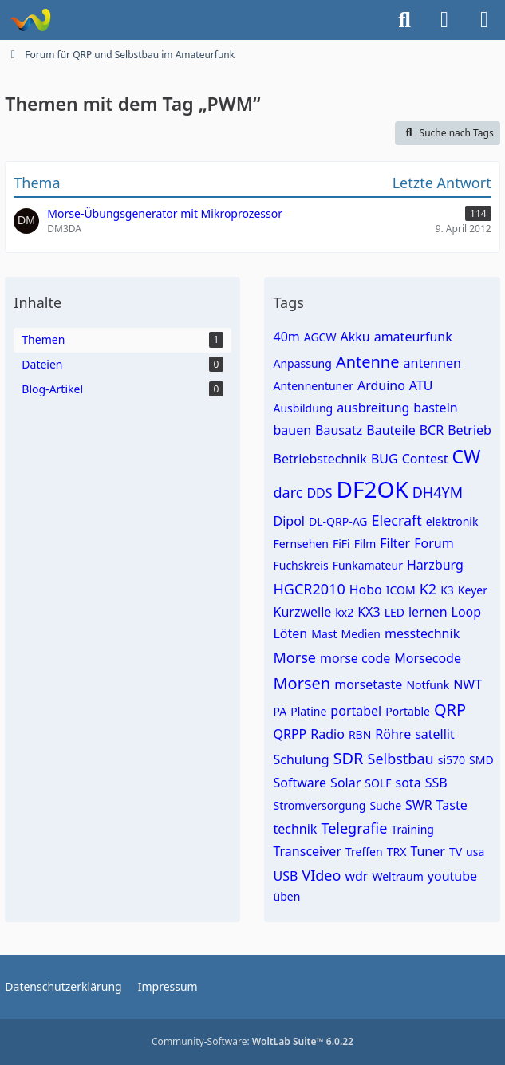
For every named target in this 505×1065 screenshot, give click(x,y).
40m (286, 336)
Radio (327, 734)
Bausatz (338, 430)
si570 (451, 759)
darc (287, 492)
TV (455, 851)
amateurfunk (413, 336)
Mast (324, 633)
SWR (418, 805)
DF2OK (372, 489)
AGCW (320, 337)
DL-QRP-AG (338, 521)
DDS (319, 493)
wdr (356, 876)
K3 (447, 590)
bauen (292, 430)
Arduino (381, 385)
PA (279, 711)
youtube (452, 876)
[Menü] (484, 20)
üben (286, 896)
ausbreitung (373, 407)
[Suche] (404, 20)
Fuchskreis (300, 565)
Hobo (365, 589)
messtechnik (422, 633)
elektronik (452, 521)
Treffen (364, 851)
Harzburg (435, 565)
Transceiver (307, 851)
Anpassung (302, 363)
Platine (308, 711)
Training (412, 829)
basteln (435, 407)
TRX (397, 851)
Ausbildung (303, 408)
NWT (467, 684)
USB (285, 876)
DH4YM (437, 492)
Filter (395, 543)
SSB (436, 782)
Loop (467, 612)
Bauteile (390, 430)
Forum (433, 543)
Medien (361, 633)
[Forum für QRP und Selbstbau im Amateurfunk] (30, 20)
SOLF (378, 783)
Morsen (301, 683)
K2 (428, 588)
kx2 (344, 612)
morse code (355, 658)
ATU (421, 385)
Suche (385, 805)
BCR (432, 430)
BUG (384, 458)
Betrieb (469, 430)
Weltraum (397, 876)
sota (408, 782)
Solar (345, 782)
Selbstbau (401, 758)
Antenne (368, 362)
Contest (425, 458)
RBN (360, 734)
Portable (407, 711)
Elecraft (397, 520)
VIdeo (321, 875)
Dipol (288, 521)
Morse (294, 657)
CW (466, 456)
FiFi (341, 543)
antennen (432, 363)
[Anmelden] (444, 20)
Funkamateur (368, 565)
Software (299, 782)
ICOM (401, 590)
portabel (355, 711)
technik (295, 829)
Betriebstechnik (319, 458)
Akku (354, 336)
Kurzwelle (302, 612)
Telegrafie (354, 828)
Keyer (472, 590)
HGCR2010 (309, 588)
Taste (452, 805)
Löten (290, 633)
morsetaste (368, 684)
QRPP (289, 734)
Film (365, 543)
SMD (481, 759)
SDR (348, 758)
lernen (428, 612)
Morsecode (427, 658)
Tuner (427, 851)
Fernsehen (300, 543)
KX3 (368, 612)
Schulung (301, 759)
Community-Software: (252, 1041)
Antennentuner (313, 385)
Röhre (393, 734)
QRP (450, 709)
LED (394, 612)
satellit (435, 734)
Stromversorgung (319, 805)
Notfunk (427, 684)
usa (475, 851)
